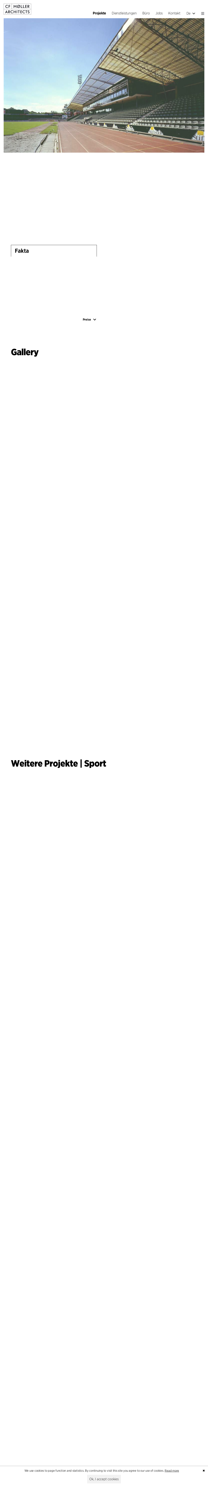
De (190, 13)
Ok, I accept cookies (103, 1479)
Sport (95, 763)
